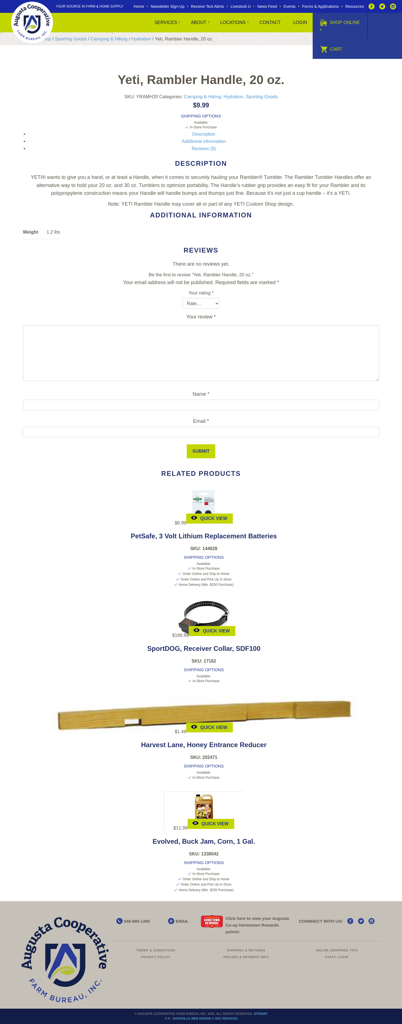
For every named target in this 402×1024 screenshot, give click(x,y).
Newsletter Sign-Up (168, 6)
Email (201, 421)
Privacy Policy (156, 957)
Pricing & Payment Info (246, 957)
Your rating (201, 292)
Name (201, 394)
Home (139, 6)
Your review (201, 317)
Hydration (141, 38)
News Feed (267, 6)
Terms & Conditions (155, 950)
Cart (331, 49)
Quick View (209, 518)
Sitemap (260, 1013)
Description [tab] (204, 133)
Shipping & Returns (246, 950)
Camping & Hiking (109, 38)
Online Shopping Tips (337, 950)
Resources (354, 6)
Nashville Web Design (192, 1018)
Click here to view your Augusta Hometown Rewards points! (257, 925)
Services (166, 22)
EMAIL (182, 921)
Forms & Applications (320, 6)
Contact (270, 22)
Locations (233, 22)
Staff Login (336, 957)
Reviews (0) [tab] (204, 148)
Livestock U (241, 6)
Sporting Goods (71, 38)
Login (300, 22)
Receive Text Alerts (207, 6)
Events (290, 6)
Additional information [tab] (204, 141)
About (198, 22)
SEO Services (226, 1018)
